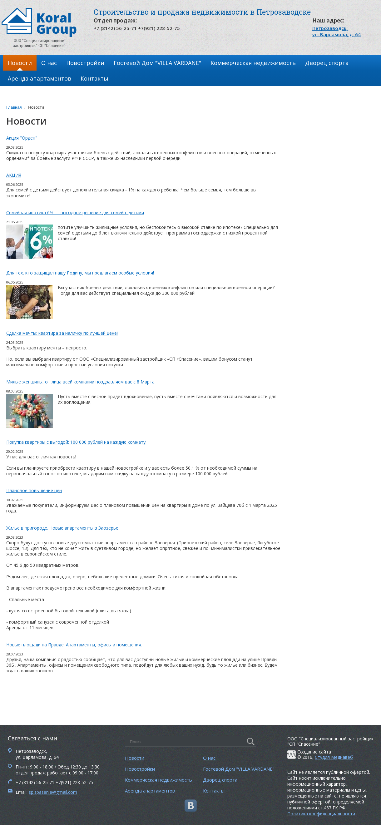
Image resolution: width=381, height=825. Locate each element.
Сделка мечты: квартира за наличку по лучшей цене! (62, 333)
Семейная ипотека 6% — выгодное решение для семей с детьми (75, 212)
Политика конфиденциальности (321, 814)
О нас (49, 63)
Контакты (94, 78)
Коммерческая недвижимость (253, 63)
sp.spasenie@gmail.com (53, 792)
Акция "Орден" (21, 138)
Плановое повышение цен (34, 490)
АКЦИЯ (13, 175)
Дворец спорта (327, 63)
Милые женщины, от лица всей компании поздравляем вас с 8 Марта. (81, 382)
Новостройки (85, 63)
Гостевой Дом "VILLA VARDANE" (157, 63)
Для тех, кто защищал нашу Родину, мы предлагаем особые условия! (80, 273)
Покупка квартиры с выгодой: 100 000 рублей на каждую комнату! (76, 442)
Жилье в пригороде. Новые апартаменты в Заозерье (62, 528)
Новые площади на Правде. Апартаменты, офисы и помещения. (74, 645)
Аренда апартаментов (39, 78)
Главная (14, 107)
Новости (20, 63)
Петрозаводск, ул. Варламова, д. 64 (336, 31)
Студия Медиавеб (334, 757)
